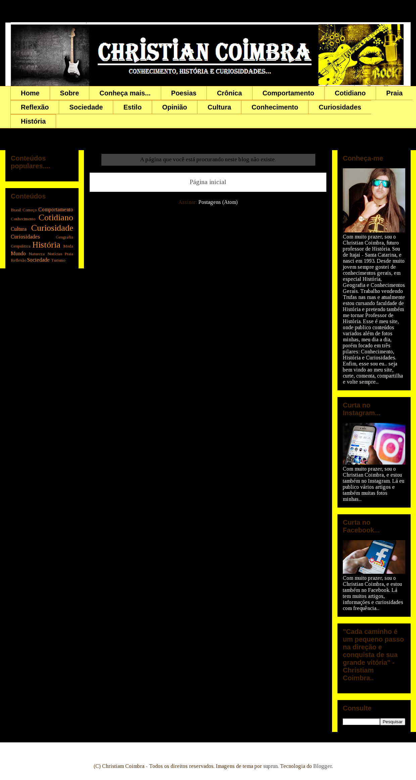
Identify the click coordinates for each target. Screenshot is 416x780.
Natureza (37, 254)
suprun (270, 766)
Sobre (69, 93)
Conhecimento (274, 107)
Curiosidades (340, 107)
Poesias (184, 93)
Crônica (229, 93)
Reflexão (35, 107)
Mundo (18, 253)
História (33, 121)
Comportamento (288, 93)
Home (30, 93)
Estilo (132, 107)
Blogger (322, 766)
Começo (29, 210)
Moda (68, 246)
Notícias (54, 254)
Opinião (174, 107)
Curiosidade (52, 228)
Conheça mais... (124, 93)
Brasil (16, 210)
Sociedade (86, 107)
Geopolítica (21, 246)
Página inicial (208, 181)
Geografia (64, 237)
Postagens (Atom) (218, 202)
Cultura (219, 107)
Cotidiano (350, 93)
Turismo (58, 260)
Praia (394, 93)
